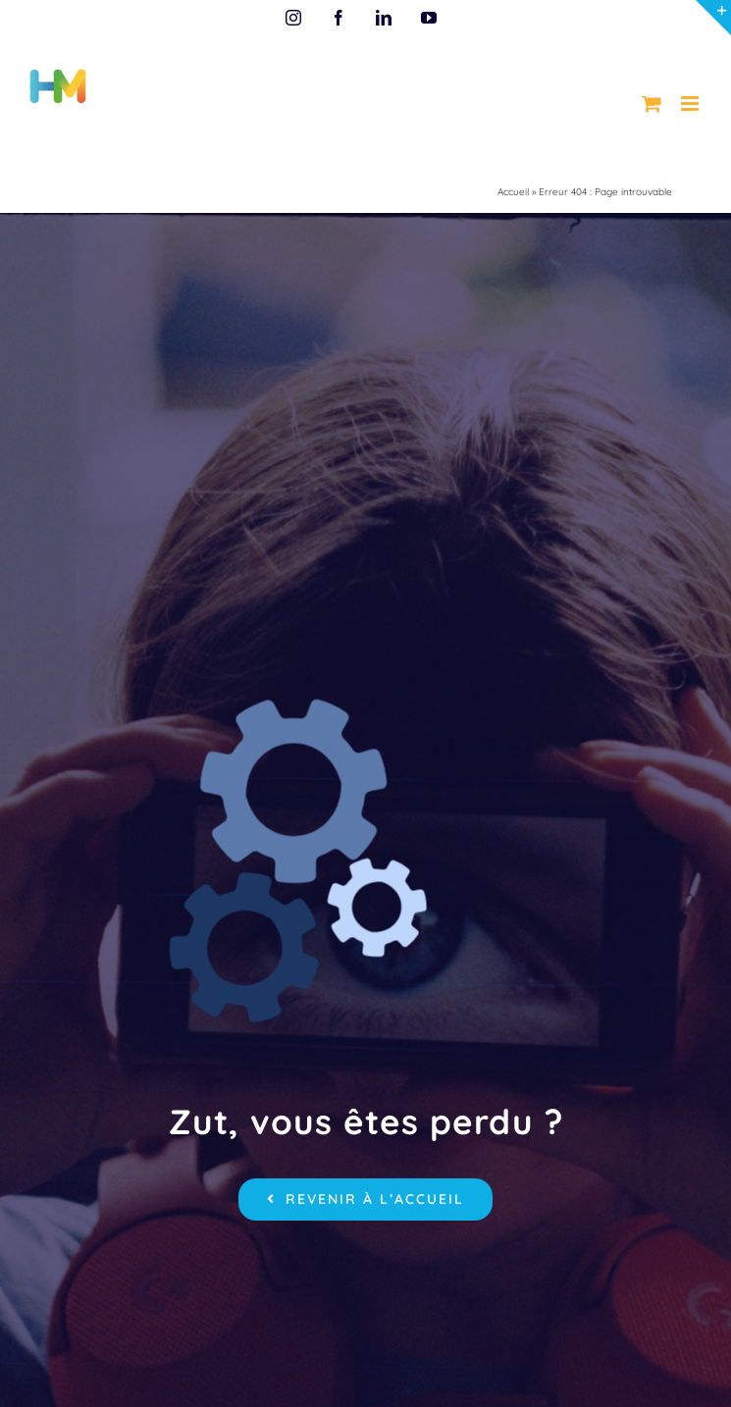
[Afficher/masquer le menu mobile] (691, 103)
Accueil (513, 191)
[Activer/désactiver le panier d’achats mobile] (651, 103)
